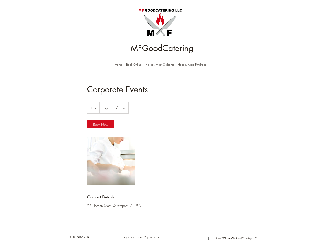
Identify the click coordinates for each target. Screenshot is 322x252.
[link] (100, 124)
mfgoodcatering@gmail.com (141, 237)
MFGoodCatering (162, 48)
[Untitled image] (111, 161)
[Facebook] (209, 238)
